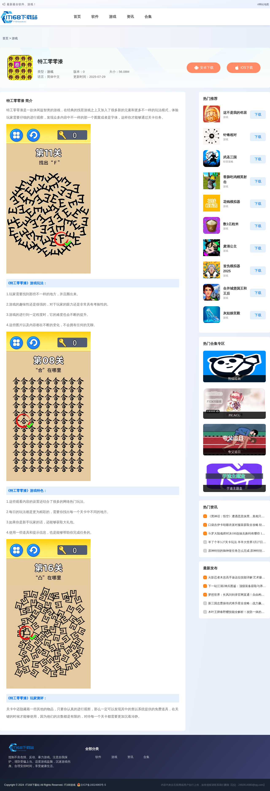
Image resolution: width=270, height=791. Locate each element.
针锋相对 (230, 135)
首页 (77, 17)
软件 (95, 17)
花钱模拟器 (231, 202)
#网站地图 (263, 4)
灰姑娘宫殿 (231, 313)
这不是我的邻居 (235, 112)
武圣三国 (230, 157)
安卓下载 (206, 67)
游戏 (112, 17)
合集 (148, 17)
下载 (258, 114)
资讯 (130, 17)
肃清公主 (230, 246)
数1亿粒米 (231, 224)
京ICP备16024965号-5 (93, 784)
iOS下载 (246, 67)
